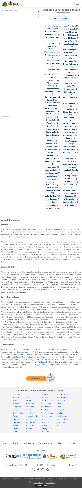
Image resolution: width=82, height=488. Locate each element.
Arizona (16, 401)
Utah (59, 407)
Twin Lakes (70, 179)
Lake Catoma (51, 176)
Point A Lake (69, 129)
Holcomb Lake (51, 150)
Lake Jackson (51, 199)
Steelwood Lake (70, 164)
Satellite (14, 10)
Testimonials (45, 443)
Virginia (60, 413)
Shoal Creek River (70, 153)
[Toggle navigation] (77, 4)
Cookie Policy (50, 483)
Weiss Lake (69, 182)
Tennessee (61, 401)
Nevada (44, 397)
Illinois (15, 432)
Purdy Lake (70, 132)
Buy (4, 443)
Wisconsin (61, 422)
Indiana (29, 394)
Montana (29, 432)
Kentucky (30, 404)
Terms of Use (74, 465)
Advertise (29, 443)
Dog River (51, 126)
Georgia (16, 422)
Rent (15, 443)
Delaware (17, 416)
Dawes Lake (51, 120)
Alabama (16, 394)
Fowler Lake (51, 132)
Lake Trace (70, 41)
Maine (28, 410)
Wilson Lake (69, 199)
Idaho (15, 429)
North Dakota (46, 416)
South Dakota (62, 397)
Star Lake (69, 161)
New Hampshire (47, 401)
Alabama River (51, 32)
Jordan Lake (51, 167)
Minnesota (30, 422)
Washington (62, 416)
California (17, 407)
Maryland (30, 413)
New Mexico (46, 407)
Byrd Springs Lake (52, 55)
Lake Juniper (51, 205)
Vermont (60, 410)
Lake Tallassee (69, 35)
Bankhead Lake (52, 38)
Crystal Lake (51, 117)
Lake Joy (51, 202)
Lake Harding (51, 196)
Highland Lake (51, 147)
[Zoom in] (38, 11)
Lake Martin (69, 26)
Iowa (28, 397)
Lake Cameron (51, 173)
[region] (21, 63)
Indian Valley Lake (52, 161)
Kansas (29, 401)
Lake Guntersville (52, 190)
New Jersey (46, 404)
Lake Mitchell (69, 29)
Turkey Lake (69, 176)
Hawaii (16, 426)
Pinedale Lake (70, 126)
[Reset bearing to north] (38, 17)
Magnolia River (70, 92)
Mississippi (30, 426)
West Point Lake (71, 185)
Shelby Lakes (70, 150)
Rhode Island (46, 432)
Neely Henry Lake (70, 112)
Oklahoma (45, 422)
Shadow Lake (70, 147)
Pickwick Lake (69, 123)
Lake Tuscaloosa (71, 44)
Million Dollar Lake (71, 98)
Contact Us (74, 443)
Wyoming (61, 426)
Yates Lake (70, 205)
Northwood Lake (71, 118)
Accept (38, 485)
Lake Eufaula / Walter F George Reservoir (52, 184)
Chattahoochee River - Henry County (52, 83)
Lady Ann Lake (51, 170)
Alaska (16, 397)
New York (45, 410)
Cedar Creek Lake (52, 69)
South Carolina (63, 394)
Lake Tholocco (69, 38)
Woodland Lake (69, 202)
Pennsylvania (46, 429)
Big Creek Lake (51, 43)
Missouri (29, 429)
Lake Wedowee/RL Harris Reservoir (48, 362)
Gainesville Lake (52, 135)
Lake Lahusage (51, 208)
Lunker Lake (69, 89)
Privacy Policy (38, 483)
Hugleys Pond (51, 158)
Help (60, 443)
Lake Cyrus (51, 179)
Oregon (44, 426)
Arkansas (17, 404)
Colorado (17, 410)
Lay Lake (69, 61)
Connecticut (18, 413)
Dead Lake (51, 123)
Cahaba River (51, 61)
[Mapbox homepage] (6, 116)
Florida (16, 419)
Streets (6, 10)
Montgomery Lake (71, 103)
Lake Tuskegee (69, 50)
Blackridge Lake (51, 52)
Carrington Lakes (52, 64)
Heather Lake (51, 144)
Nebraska (45, 394)
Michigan (30, 419)
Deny (44, 485)
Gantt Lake (51, 141)
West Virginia (62, 419)
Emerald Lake (51, 129)
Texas (59, 404)
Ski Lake (69, 158)
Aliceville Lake (51, 35)
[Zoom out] (38, 14)
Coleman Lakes (51, 97)
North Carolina (47, 413)
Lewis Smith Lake (70, 64)
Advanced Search (61, 18)
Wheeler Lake (69, 190)
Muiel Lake (69, 109)
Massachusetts (32, 416)
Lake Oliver (69, 32)
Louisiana (30, 407)
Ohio (43, 419)
